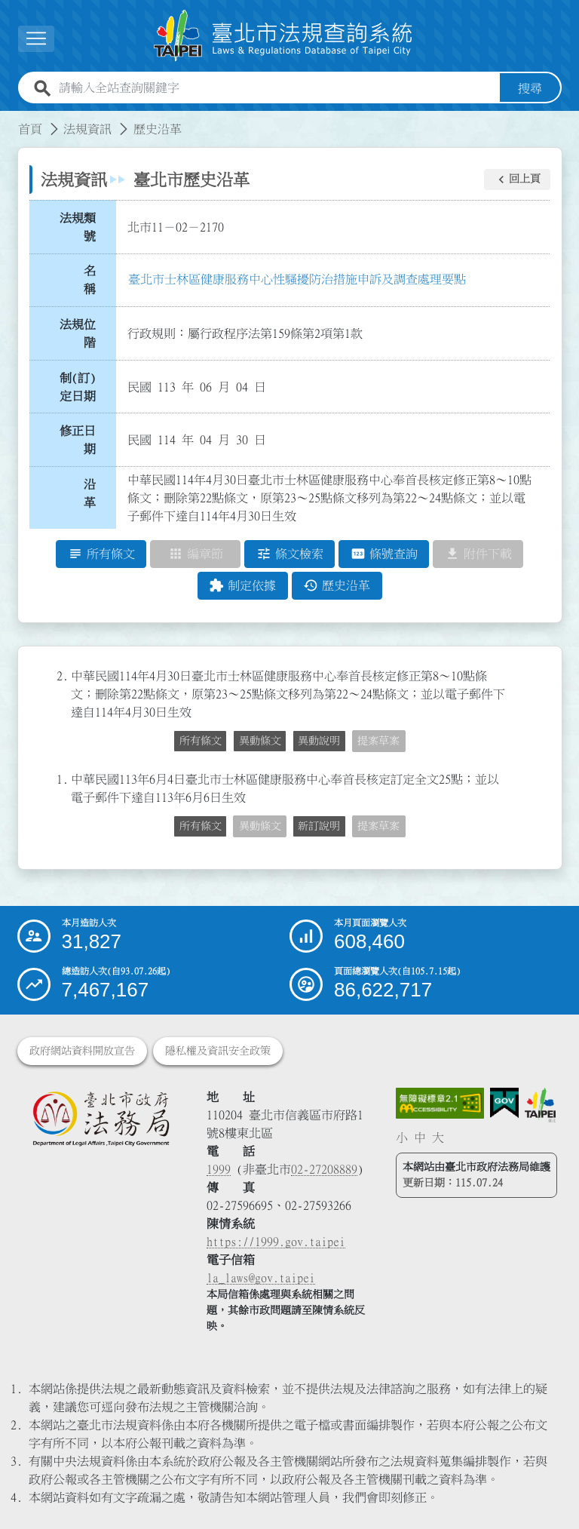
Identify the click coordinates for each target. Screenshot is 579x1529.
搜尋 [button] (530, 88)
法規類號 (78, 227)
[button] (517, 179)
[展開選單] (36, 39)
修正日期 (78, 440)
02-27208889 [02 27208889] (324, 1169)
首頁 (30, 129)
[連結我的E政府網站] (504, 1103)
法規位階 (78, 333)
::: (9, 120)
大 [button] (438, 1138)
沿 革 (94, 493)
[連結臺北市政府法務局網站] (100, 1119)
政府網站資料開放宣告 (82, 1050)
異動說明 (319, 741)
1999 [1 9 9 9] (219, 1169)
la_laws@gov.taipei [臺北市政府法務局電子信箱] (261, 1278)
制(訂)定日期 (78, 387)
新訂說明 (319, 826)
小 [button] (402, 1138)
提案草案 (378, 741)
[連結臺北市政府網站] (540, 1105)
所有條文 (200, 741)
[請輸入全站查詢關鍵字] (276, 88)
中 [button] (420, 1138)
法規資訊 (87, 129)
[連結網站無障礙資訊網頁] (440, 1103)
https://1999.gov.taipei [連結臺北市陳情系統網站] (276, 1242)
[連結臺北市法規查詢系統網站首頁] (283, 36)
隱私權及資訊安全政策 (218, 1050)
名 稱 (94, 281)
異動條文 (260, 741)
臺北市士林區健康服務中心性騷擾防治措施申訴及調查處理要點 (297, 279)
